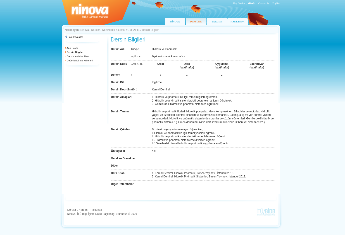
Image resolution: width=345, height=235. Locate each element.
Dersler (95, 29)
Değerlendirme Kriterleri (80, 60)
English (276, 3)
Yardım (83, 209)
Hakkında (96, 209)
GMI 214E (133, 29)
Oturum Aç (263, 3)
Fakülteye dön (75, 37)
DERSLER (196, 21)
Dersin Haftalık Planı (78, 56)
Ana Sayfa (72, 48)
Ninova (84, 29)
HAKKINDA (238, 21)
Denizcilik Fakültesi (113, 29)
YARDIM (217, 21)
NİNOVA (175, 21)
